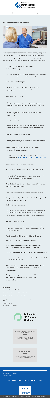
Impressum (26, 380)
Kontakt (20, 380)
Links (9, 380)
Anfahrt (14, 380)
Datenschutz (33, 380)
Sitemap (40, 380)
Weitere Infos (44, 396)
